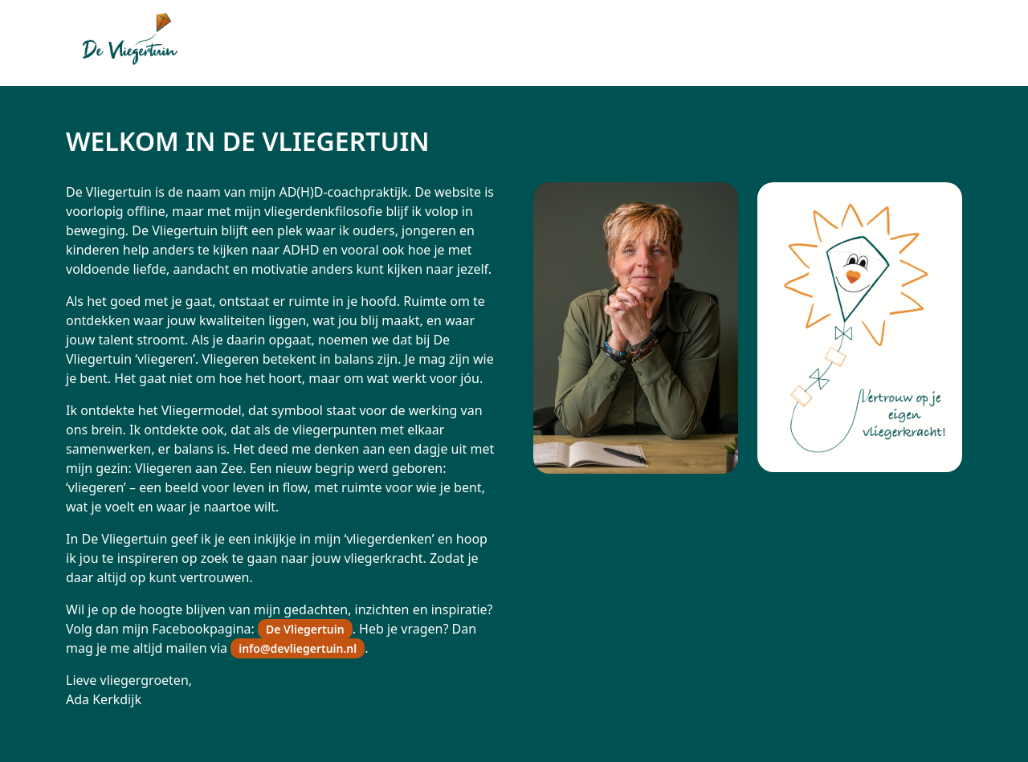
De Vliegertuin (305, 629)
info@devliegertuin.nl (298, 648)
